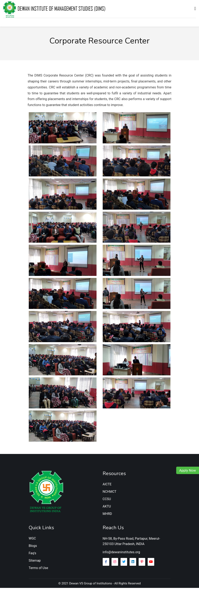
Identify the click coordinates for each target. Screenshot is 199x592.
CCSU (107, 503)
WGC (32, 542)
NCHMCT (109, 496)
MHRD (107, 518)
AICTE (107, 488)
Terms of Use (38, 572)
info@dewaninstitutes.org (121, 556)
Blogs (33, 550)
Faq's (32, 557)
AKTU (107, 510)
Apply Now (187, 470)
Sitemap (35, 565)
